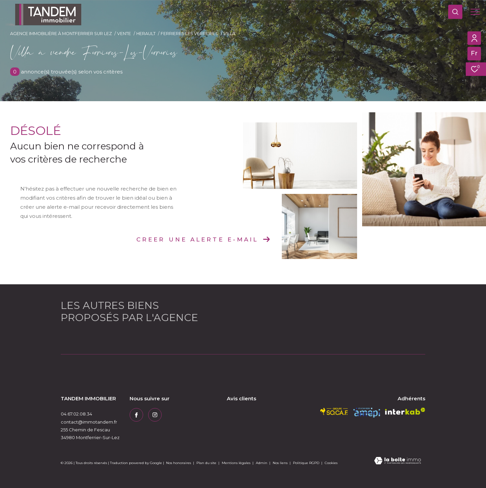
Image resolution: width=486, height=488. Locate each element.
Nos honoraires (178, 463)
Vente (124, 33)
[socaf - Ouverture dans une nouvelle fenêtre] (334, 411)
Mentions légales (236, 463)
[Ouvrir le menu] (475, 12)
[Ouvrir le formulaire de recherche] (455, 12)
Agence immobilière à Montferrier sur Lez (61, 33)
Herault (146, 33)
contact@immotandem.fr (89, 422)
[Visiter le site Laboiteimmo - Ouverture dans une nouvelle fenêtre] (397, 461)
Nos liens (281, 463)
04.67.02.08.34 (76, 414)
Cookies (331, 463)
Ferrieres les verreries (189, 33)
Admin (262, 463)
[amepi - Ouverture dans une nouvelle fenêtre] (366, 413)
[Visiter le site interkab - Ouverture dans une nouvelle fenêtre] (405, 411)
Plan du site (206, 463)
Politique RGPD (306, 463)
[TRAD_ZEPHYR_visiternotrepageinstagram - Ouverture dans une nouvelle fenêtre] (155, 415)
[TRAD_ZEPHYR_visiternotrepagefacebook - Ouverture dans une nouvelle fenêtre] (136, 415)
